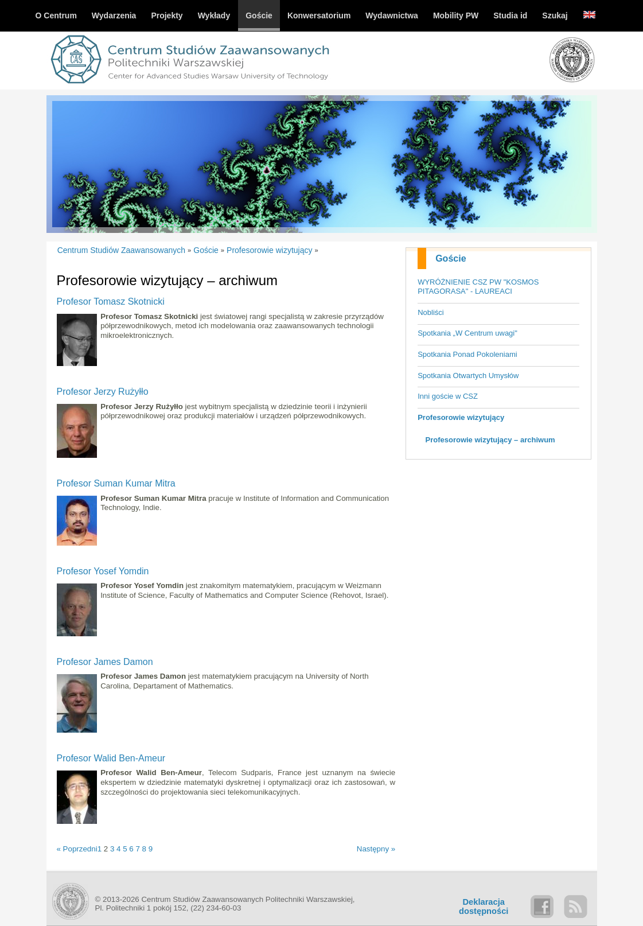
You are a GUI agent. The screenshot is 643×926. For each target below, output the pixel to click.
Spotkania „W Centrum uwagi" (467, 333)
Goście (450, 258)
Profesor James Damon (105, 662)
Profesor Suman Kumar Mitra (116, 483)
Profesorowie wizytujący (461, 417)
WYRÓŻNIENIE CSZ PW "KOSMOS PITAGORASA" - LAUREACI (478, 287)
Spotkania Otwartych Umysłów (468, 375)
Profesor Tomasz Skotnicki (111, 301)
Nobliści (431, 312)
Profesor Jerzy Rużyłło (103, 391)
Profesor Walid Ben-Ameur (111, 758)
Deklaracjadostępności (483, 906)
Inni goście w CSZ (448, 396)
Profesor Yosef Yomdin (103, 571)
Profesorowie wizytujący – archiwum (490, 439)
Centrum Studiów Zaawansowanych (121, 250)
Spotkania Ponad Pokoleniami (467, 354)
